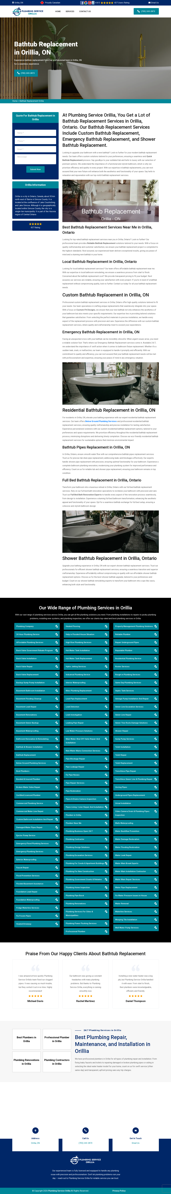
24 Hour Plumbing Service (27, 634)
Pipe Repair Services (75, 783)
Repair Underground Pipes (127, 642)
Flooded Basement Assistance (29, 884)
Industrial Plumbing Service (78, 674)
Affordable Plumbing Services (29, 642)
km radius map (85, 1110)
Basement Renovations (26, 715)
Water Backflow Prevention (127, 831)
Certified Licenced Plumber (28, 795)
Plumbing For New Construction (80, 871)
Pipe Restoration (73, 791)
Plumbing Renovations (76, 903)
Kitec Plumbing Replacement (79, 691)
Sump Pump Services (124, 739)
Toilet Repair (121, 755)
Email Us (155, 3)
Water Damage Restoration (127, 839)
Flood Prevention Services (27, 876)
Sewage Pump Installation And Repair (132, 699)
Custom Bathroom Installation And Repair (34, 819)
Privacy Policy (119, 1191)
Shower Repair (121, 731)
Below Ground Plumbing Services (31, 763)
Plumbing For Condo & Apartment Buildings (85, 863)
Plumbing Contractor (75, 839)
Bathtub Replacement (26, 755)
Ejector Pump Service (25, 835)
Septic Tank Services (124, 691)
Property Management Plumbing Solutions (134, 626)
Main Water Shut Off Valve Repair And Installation (83, 741)
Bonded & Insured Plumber (28, 779)
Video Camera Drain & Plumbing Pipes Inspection (132, 813)
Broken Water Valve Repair (28, 787)
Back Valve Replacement (27, 674)
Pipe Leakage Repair (75, 767)
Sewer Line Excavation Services (129, 707)
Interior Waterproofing (75, 683)
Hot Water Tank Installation (78, 650)
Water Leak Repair (123, 855)
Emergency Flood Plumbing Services (32, 843)
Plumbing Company (24, 626)
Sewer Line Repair (123, 715)
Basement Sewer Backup (27, 723)
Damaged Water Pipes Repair (29, 827)
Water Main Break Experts (126, 863)
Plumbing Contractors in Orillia (57, 1062)
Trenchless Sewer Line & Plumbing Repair (133, 779)
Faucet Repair (22, 868)
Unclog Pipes (121, 787)
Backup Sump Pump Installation (30, 683)
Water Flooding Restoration (127, 847)
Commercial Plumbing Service (29, 803)
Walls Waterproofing (124, 823)
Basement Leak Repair (26, 707)
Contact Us (85, 11)
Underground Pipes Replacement (130, 795)
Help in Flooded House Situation (80, 634)
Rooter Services (122, 666)
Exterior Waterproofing (26, 859)
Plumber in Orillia (73, 815)
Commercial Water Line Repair (29, 811)
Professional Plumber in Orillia (56, 1039)
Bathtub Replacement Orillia (32, 101)
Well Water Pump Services (127, 928)
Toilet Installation (123, 747)
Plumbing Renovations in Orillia (26, 1062)
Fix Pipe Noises (72, 775)
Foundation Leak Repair (26, 892)
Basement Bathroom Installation (30, 691)
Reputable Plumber (123, 650)
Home (58, 11)
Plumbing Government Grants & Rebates (84, 879)
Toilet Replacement (124, 763)
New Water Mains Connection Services (83, 751)
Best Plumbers (22, 771)
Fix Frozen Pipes (23, 916)
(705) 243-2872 (146, 11)
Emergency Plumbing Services (29, 851)
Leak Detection (72, 707)
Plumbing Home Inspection (78, 887)
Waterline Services (123, 911)
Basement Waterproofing (27, 731)
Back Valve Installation (26, 658)
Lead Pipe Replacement (76, 699)
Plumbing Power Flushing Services (81, 923)
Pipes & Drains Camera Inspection (81, 799)
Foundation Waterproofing (27, 900)
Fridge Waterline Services (27, 908)
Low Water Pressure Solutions (79, 731)
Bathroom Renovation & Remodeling (32, 739)
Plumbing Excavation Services (79, 855)
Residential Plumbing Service (128, 658)
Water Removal (122, 903)
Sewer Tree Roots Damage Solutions (131, 723)
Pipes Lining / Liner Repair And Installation (85, 807)
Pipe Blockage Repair (75, 759)
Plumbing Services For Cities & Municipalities (79, 913)
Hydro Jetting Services (76, 666)
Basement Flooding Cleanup (28, 699)
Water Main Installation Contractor (130, 871)
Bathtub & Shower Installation (29, 747)
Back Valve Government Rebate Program (34, 650)
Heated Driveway (23, 924)
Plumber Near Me (73, 823)
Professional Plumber (75, 931)
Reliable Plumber (123, 634)
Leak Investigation (74, 715)
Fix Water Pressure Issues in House (131, 895)
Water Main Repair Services (127, 879)
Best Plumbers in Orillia (26, 1039)
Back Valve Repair (24, 666)
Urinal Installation (123, 803)
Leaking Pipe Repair (75, 723)
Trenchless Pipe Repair (125, 771)
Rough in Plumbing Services (127, 674)
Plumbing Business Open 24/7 (79, 831)
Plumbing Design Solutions (78, 847)
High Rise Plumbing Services (78, 642)
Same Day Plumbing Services (128, 683)
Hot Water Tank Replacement (79, 658)
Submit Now (35, 169)
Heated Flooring (73, 626)
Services (70, 11)
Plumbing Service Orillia (59, 1191)
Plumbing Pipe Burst (75, 895)
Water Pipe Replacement (126, 887)
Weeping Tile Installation (126, 920)
